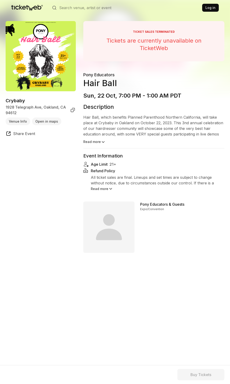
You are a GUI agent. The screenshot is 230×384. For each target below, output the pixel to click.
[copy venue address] (73, 110)
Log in (210, 8)
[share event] (20, 134)
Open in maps (46, 121)
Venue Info (18, 121)
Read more (94, 142)
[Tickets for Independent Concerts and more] (27, 7)
